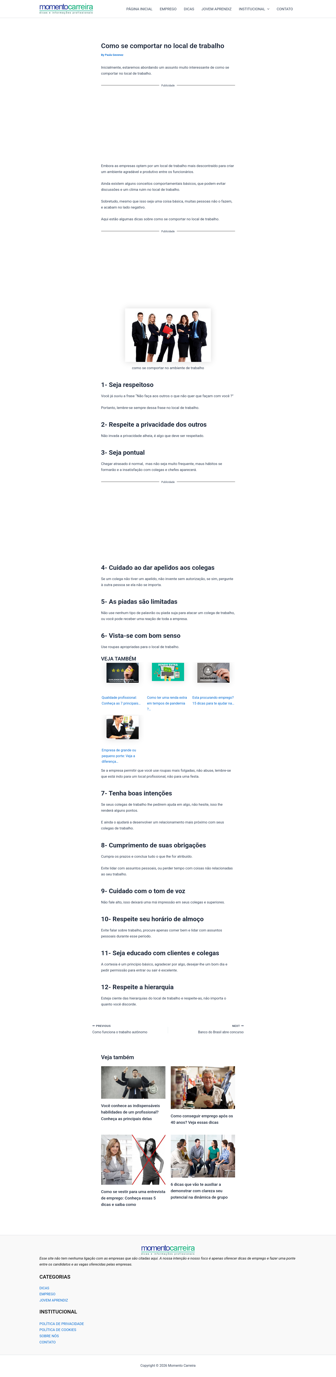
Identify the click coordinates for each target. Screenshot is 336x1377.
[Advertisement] (168, 121)
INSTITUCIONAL (254, 9)
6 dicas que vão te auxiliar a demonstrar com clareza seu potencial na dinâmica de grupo (201, 1192)
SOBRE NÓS (49, 1337)
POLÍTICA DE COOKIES (57, 1331)
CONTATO (285, 9)
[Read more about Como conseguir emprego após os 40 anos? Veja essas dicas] (203, 1089)
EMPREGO (168, 9)
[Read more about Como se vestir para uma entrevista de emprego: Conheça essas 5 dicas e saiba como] (133, 1161)
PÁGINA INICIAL (139, 9)
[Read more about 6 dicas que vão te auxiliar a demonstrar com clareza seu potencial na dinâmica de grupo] (203, 1157)
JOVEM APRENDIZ (216, 9)
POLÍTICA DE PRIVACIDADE (61, 1325)
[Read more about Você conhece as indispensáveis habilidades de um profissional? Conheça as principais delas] (133, 1084)
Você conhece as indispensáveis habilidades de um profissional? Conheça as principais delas (132, 1114)
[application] (267, 9)
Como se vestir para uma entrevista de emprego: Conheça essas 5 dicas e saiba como (132, 1199)
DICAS (189, 9)
